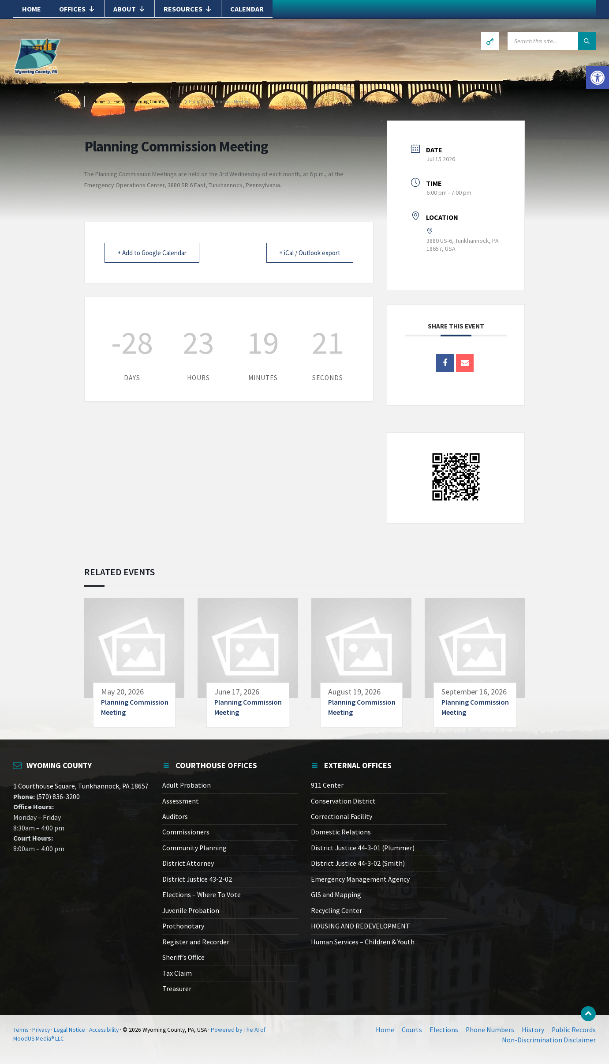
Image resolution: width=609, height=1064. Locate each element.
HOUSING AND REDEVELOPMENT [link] (360, 926)
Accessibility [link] (104, 1030)
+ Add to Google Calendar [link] (152, 253)
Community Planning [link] (194, 848)
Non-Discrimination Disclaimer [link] (549, 1040)
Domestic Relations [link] (341, 832)
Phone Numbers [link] (490, 1030)
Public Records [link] (574, 1030)
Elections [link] (444, 1030)
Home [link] (31, 8)
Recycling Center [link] (336, 910)
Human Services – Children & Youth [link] (363, 942)
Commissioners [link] (185, 832)
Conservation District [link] (343, 801)
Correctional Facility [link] (341, 816)
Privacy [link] (41, 1030)
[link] (597, 77)
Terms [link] (20, 1030)
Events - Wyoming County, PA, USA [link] (147, 102)
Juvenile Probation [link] (190, 910)
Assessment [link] (180, 801)
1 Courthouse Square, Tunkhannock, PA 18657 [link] (81, 786)
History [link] (533, 1030)
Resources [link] (188, 9)
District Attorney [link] (188, 863)
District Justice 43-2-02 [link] (197, 879)
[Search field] (552, 41)
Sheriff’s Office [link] (183, 957)
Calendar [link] (247, 8)
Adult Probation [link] (186, 785)
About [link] (129, 9)
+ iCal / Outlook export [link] (309, 253)
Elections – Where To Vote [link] (201, 894)
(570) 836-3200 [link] (57, 796)
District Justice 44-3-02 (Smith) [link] (358, 863)
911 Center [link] (327, 785)
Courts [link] (412, 1030)
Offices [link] (77, 9)
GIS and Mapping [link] (336, 894)
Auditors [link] (175, 816)
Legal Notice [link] (69, 1030)
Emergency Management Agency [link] (360, 879)
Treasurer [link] (176, 989)
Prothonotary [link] (183, 926)
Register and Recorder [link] (195, 942)
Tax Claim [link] (177, 973)
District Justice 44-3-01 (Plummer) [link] (363, 848)
